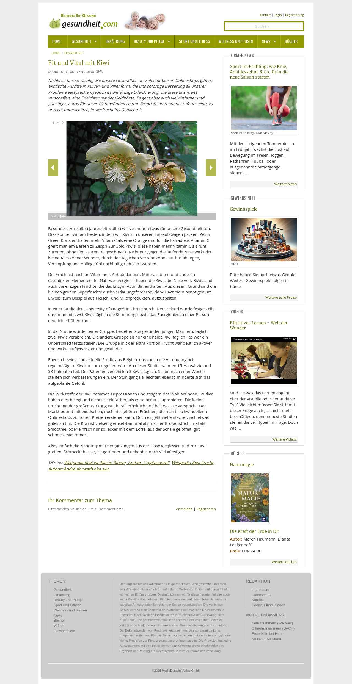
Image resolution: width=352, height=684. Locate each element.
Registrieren (206, 509)
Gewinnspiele (243, 209)
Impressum (260, 590)
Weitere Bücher (284, 562)
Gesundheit (81, 41)
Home (56, 53)
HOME (56, 41)
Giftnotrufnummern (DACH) (273, 628)
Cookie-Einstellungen (268, 605)
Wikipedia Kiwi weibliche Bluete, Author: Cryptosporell (116, 462)
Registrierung (294, 15)
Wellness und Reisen (236, 41)
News (266, 41)
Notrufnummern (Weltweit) (272, 623)
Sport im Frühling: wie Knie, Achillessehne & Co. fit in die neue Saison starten (259, 72)
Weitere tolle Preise (281, 297)
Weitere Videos (284, 439)
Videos (59, 626)
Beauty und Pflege (149, 41)
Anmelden (184, 509)
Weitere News (285, 184)
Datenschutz (261, 595)
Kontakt (265, 15)
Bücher (291, 41)
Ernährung (115, 41)
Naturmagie (242, 464)
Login (278, 15)
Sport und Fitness (194, 41)
